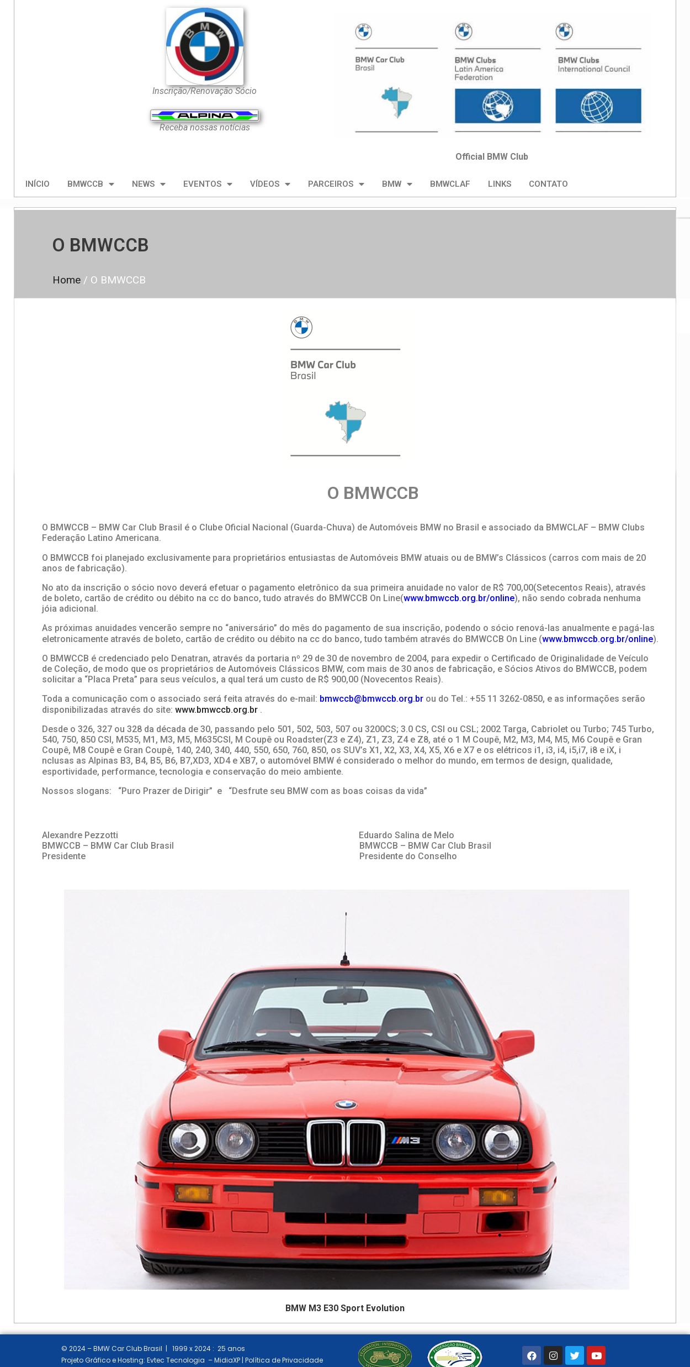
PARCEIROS (336, 184)
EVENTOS (207, 184)
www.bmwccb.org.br (216, 709)
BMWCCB (90, 184)
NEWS (149, 184)
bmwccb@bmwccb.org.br (371, 698)
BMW (397, 184)
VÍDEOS (270, 184)
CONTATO (548, 184)
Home (66, 280)
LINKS (499, 184)
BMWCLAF (450, 184)
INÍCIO (37, 184)
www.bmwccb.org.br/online (459, 598)
